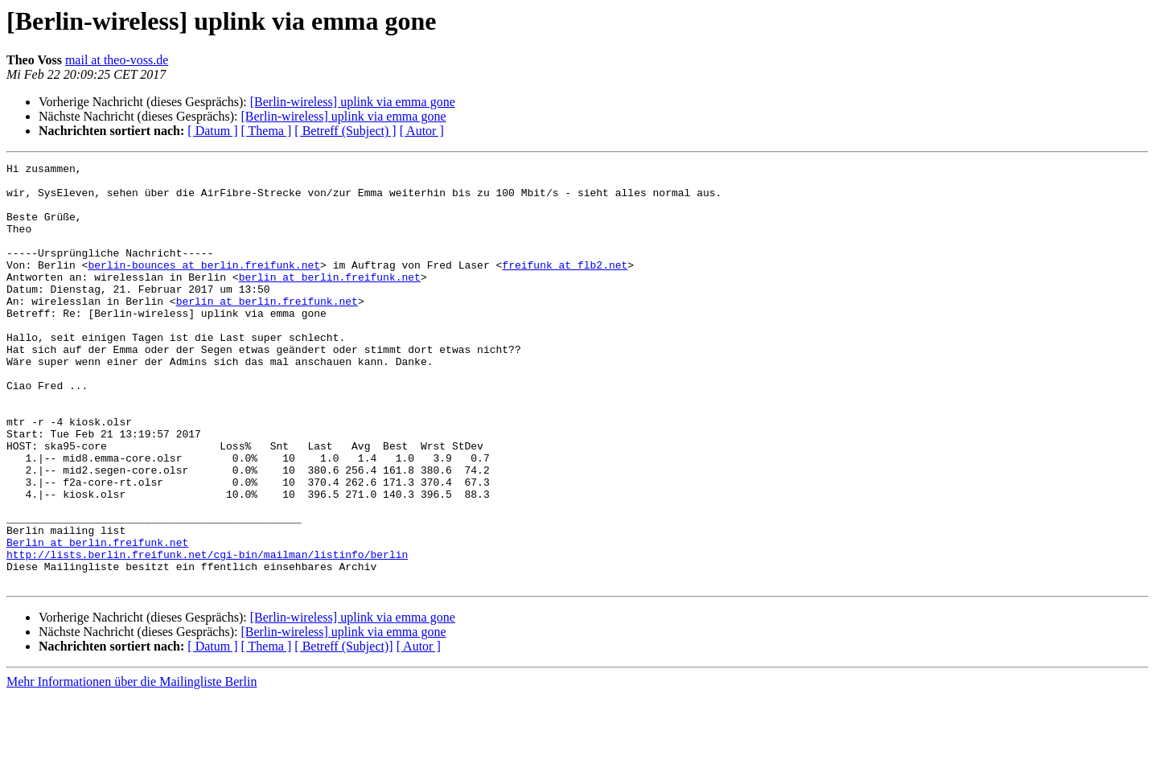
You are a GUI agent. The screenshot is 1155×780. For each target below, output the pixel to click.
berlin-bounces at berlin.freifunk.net (204, 286)
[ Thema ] (266, 131)
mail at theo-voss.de (116, 60)
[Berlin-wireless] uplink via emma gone (352, 102)
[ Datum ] (212, 131)
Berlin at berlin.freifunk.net (97, 619)
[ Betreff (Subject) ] (345, 131)
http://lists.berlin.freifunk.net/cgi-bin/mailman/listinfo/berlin (207, 633)
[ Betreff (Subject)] (343, 730)
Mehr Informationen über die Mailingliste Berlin (131, 766)
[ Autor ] (422, 131)
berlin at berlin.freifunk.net (330, 301)
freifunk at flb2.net (564, 286)
